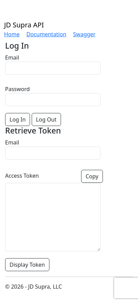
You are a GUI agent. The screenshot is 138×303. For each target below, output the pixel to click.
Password (17, 89)
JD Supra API (24, 24)
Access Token (22, 175)
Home (12, 34)
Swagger (84, 34)
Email (12, 57)
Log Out (46, 119)
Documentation (46, 34)
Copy (92, 176)
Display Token (27, 264)
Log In (18, 119)
